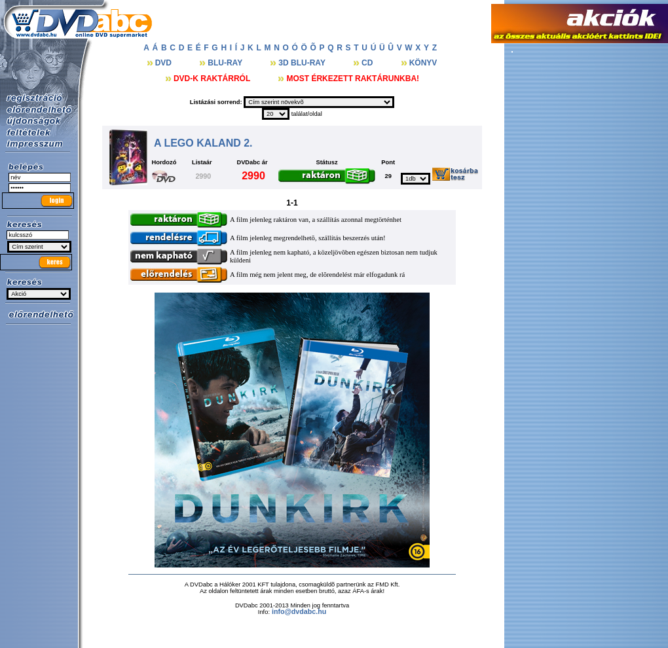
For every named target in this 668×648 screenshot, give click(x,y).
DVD (164, 62)
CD (368, 62)
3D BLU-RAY (302, 62)
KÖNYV (423, 62)
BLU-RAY (226, 62)
